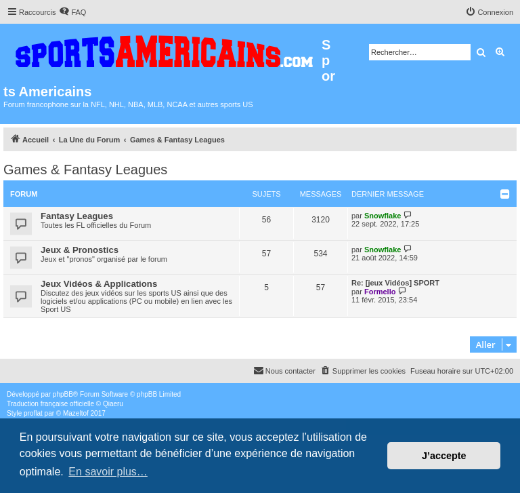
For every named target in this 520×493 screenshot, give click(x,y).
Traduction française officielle (50, 404)
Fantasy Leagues (77, 216)
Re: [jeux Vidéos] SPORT (395, 283)
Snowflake (382, 216)
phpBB (63, 394)
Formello (379, 292)
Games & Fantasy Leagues (85, 169)
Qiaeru (113, 404)
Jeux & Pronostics (79, 250)
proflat (33, 413)
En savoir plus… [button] (108, 471)
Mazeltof (76, 413)
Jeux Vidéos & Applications (99, 284)
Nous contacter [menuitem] (284, 370)
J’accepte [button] (444, 455)
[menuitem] (72, 12)
